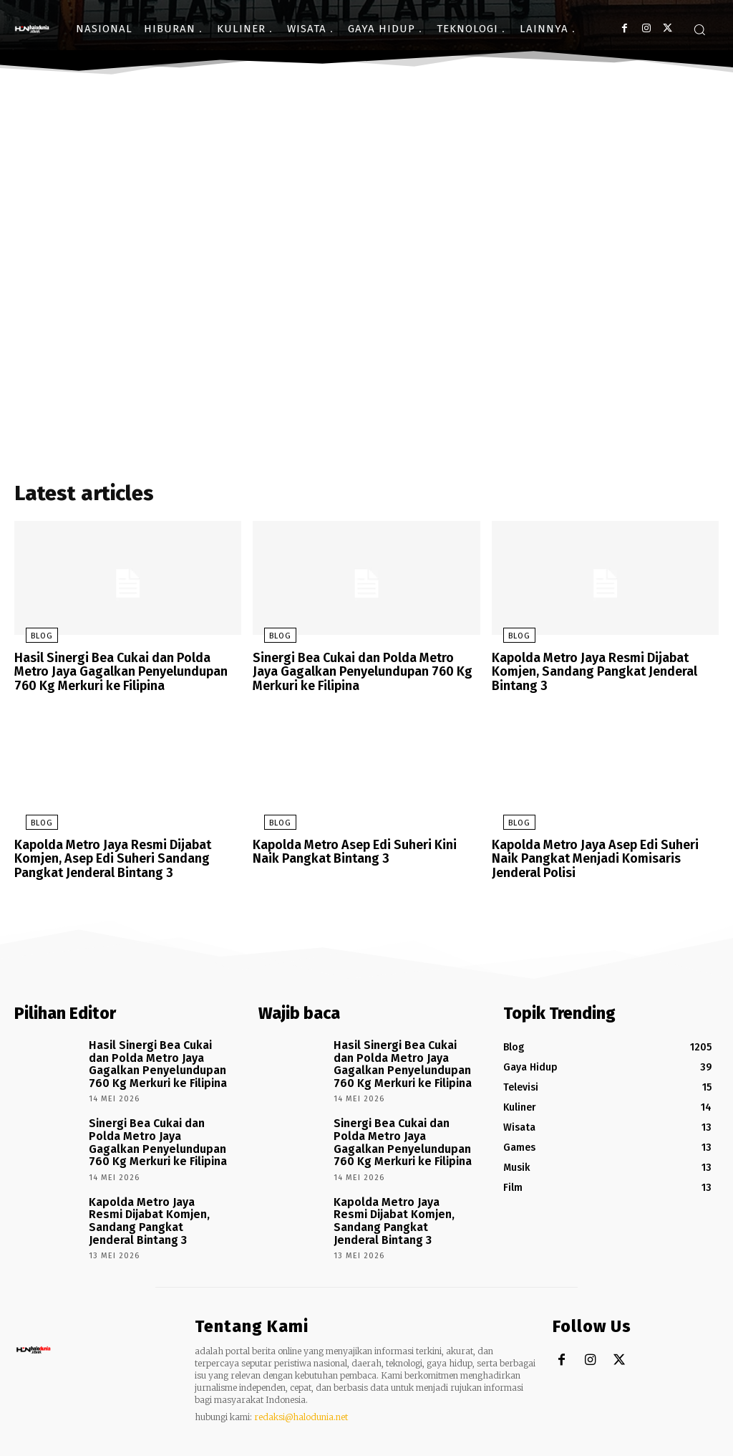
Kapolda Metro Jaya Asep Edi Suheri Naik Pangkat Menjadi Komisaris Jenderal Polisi (602, 856)
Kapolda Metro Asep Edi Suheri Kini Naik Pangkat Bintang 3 (362, 850)
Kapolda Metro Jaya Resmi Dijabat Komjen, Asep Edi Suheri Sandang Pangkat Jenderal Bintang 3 (107, 856)
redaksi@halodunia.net (301, 1384)
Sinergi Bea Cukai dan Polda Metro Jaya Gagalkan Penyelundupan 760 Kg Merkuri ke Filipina (364, 674)
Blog (30, 640)
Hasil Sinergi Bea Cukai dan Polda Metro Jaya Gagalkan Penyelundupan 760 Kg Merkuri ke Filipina (123, 674)
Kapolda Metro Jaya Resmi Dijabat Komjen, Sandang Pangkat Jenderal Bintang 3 (586, 674)
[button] (699, 29)
